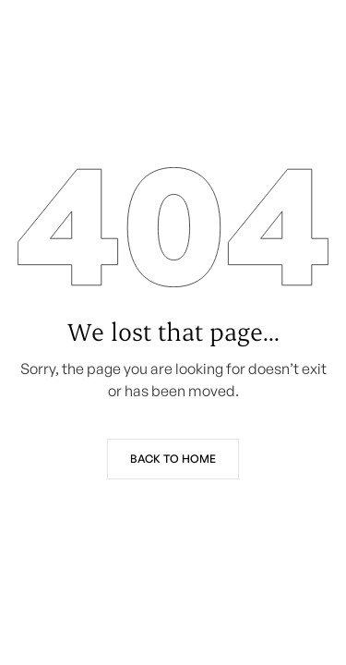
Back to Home (173, 459)
